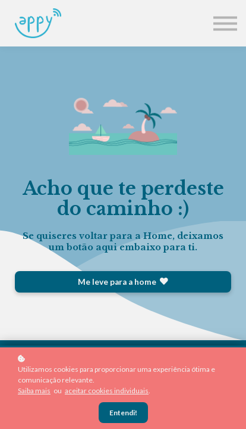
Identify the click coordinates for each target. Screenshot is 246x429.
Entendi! (123, 412)
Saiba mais (34, 390)
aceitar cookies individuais (107, 390)
